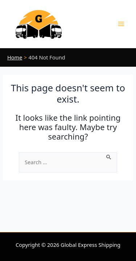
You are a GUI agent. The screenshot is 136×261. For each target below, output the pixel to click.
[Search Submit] (109, 156)
